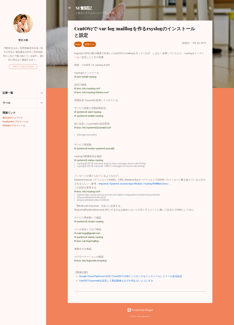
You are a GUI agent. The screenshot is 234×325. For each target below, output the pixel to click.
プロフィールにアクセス (23, 66)
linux (78, 44)
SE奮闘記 (84, 7)
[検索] (210, 9)
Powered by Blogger (140, 310)
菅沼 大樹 (23, 40)
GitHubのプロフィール (14, 125)
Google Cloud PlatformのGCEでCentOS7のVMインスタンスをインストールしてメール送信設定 (130, 276)
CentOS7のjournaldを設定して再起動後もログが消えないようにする (116, 280)
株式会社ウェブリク (13, 117)
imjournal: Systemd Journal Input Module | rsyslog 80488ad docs (133, 183)
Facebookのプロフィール (15, 121)
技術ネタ (89, 44)
